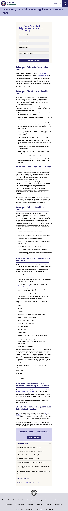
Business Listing (19, 504)
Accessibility (49, 509)
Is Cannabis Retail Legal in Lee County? (28, 455)
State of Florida (42, 73)
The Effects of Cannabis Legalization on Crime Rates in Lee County (33, 472)
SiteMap (39, 509)
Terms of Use (19, 509)
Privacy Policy (58, 504)
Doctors (64, 500)
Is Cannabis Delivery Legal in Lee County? (28, 458)
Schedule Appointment (34, 60)
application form (29, 276)
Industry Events (31, 500)
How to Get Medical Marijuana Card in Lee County (31, 462)
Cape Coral (19, 482)
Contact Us (48, 504)
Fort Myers (31, 482)
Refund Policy (30, 509)
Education (21, 500)
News (3, 500)
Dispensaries (43, 500)
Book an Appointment (34, 437)
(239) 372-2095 (57, 3)
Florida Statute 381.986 (42, 75)
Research (30, 504)
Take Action (11, 500)
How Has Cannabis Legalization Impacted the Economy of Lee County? (33, 467)
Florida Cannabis (7, 18)
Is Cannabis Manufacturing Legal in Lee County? (30, 451)
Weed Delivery (54, 500)
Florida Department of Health (25, 286)
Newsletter (9, 504)
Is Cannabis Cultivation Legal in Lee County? (29, 447)
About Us (39, 504)
